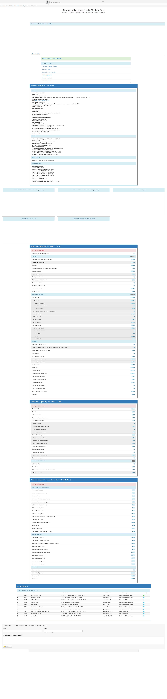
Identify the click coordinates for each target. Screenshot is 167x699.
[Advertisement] (83, 18)
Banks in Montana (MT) (19, 6)
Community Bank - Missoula (48, 72)
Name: (4, 628)
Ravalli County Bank (47, 78)
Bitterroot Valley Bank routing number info (52, 58)
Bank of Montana (46, 69)
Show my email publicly (49, 632)
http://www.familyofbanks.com (42, 100)
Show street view (36, 53)
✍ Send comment (7, 646)
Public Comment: (12, 635)
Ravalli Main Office (35, 609)
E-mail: (45, 628)
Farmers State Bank (47, 75)
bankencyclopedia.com (6, 6)
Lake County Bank (46, 81)
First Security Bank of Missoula (49, 66)
